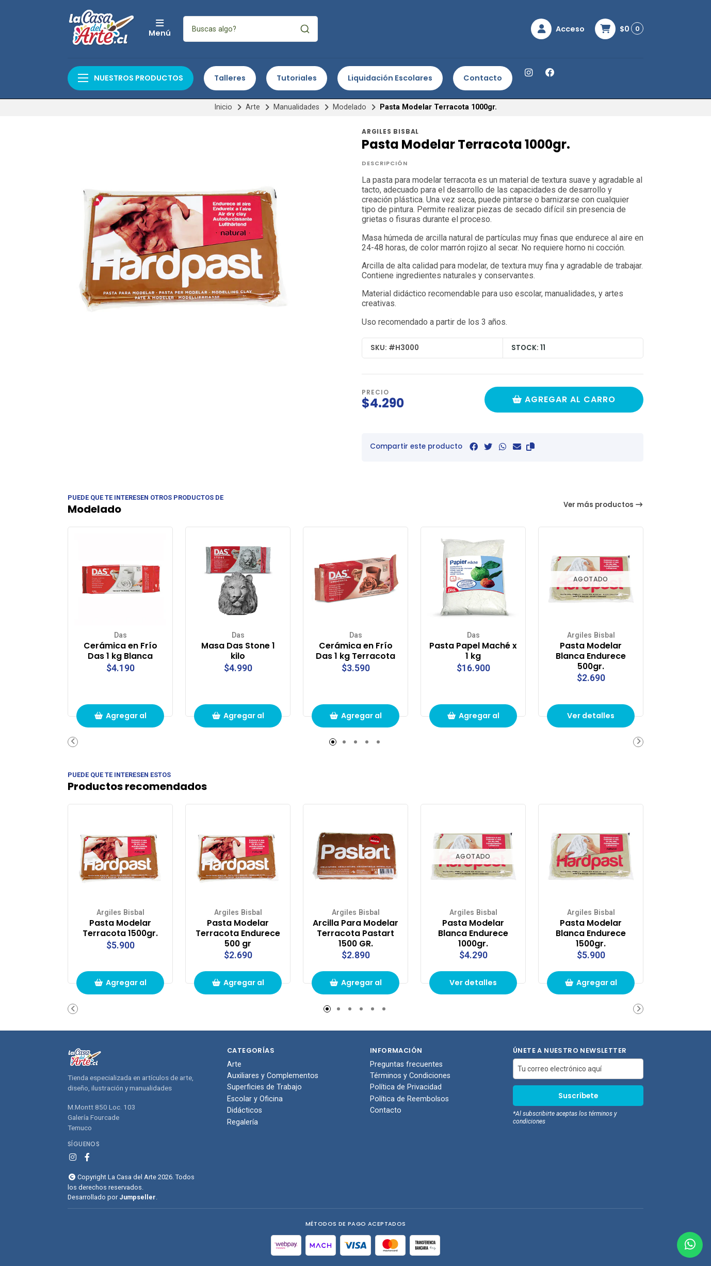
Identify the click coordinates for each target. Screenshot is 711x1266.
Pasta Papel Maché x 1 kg (473, 651)
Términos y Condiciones (410, 1076)
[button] (530, 446)
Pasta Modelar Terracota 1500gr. (120, 928)
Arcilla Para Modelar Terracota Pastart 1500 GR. (355, 933)
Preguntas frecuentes (406, 1064)
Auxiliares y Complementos (272, 1076)
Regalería (242, 1122)
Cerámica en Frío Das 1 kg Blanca (120, 651)
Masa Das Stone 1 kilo (238, 651)
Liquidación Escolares (390, 78)
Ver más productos (603, 504)
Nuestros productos (130, 78)
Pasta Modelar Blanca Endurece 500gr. (591, 656)
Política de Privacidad (406, 1087)
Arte (253, 107)
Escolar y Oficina (255, 1099)
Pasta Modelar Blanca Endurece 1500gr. (591, 933)
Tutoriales (297, 78)
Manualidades (296, 107)
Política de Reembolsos (409, 1099)
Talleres (230, 78)
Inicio (223, 107)
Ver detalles (591, 715)
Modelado (349, 107)
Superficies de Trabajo (264, 1087)
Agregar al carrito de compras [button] (120, 718)
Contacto (482, 78)
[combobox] (250, 29)
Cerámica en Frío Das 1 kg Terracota (355, 651)
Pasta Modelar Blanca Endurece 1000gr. (473, 933)
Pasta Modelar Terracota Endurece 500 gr (238, 933)
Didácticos (244, 1110)
